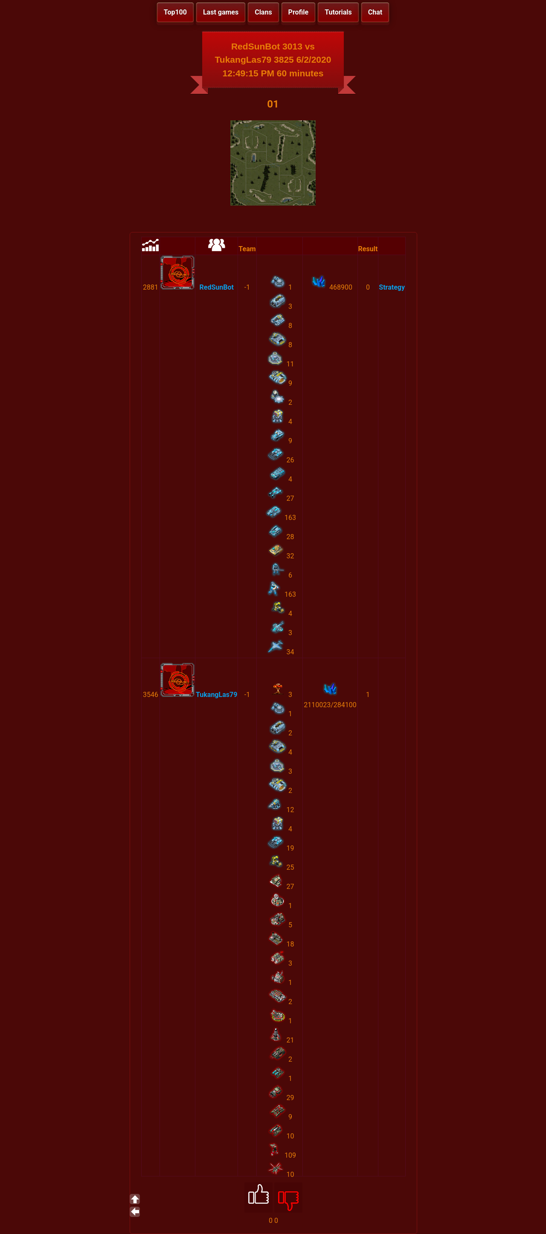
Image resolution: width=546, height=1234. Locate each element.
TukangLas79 (216, 695)
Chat (375, 12)
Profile (298, 12)
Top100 (175, 12)
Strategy (392, 287)
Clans (263, 12)
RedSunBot (216, 287)
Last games (220, 12)
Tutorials (338, 12)
